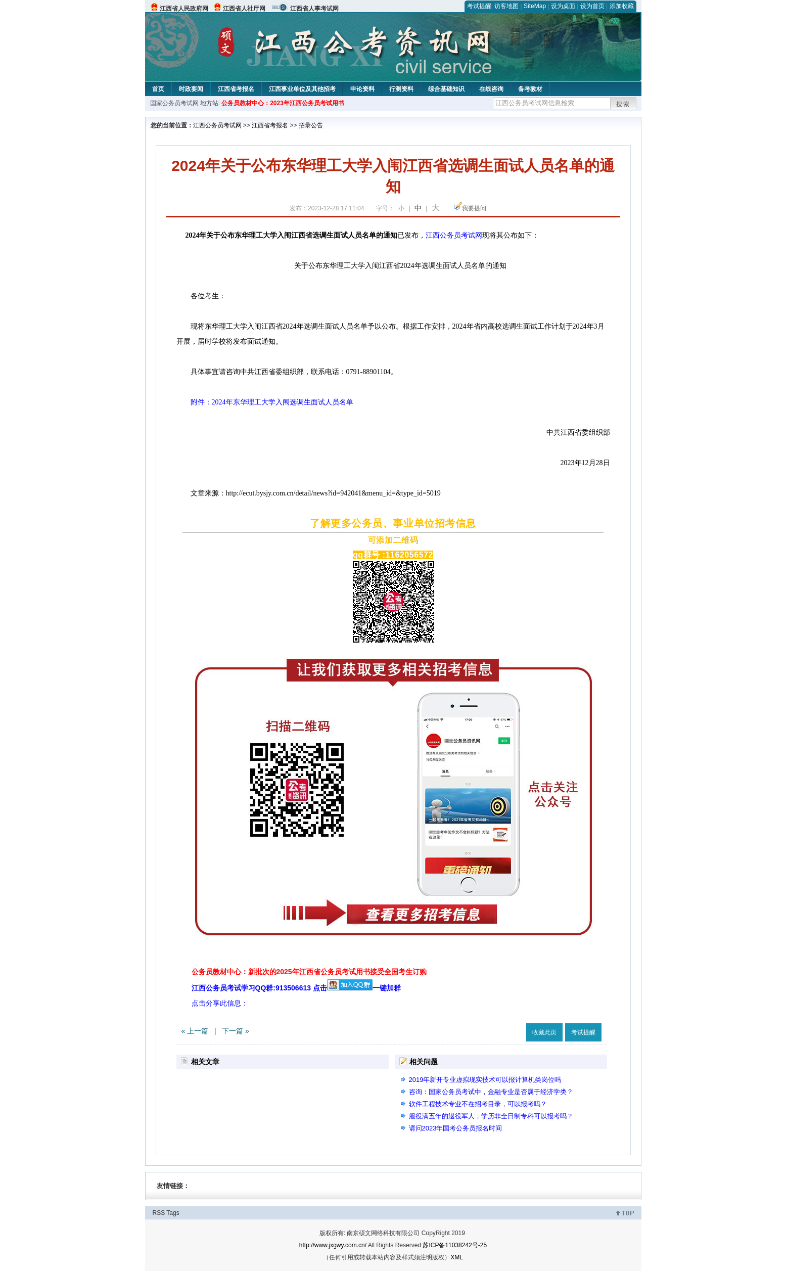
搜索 (623, 104)
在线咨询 (491, 89)
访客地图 (506, 6)
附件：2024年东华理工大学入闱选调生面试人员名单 (264, 402)
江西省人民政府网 (184, 8)
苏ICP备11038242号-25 (455, 1245)
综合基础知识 (446, 89)
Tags (172, 1212)
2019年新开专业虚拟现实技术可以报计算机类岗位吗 (485, 1079)
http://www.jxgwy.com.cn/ (332, 1245)
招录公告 (311, 125)
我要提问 (474, 208)
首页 (158, 89)
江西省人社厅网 (244, 8)
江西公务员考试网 (217, 125)
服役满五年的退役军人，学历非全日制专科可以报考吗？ (491, 1116)
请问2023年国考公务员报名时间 (455, 1128)
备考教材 (530, 89)
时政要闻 (191, 89)
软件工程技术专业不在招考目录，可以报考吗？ (478, 1104)
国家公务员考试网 (174, 103)
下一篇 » (235, 1031)
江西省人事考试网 (314, 8)
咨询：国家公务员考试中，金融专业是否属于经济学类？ (491, 1092)
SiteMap (535, 6)
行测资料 (401, 89)
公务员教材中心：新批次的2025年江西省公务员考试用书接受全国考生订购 (309, 972)
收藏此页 (544, 1032)
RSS (159, 1212)
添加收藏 (622, 6)
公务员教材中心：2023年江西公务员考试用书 (282, 103)
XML (456, 1257)
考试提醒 (479, 6)
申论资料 (362, 89)
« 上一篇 (195, 1031)
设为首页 (592, 6)
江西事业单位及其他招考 (302, 89)
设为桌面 (563, 6)
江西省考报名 (236, 89)
